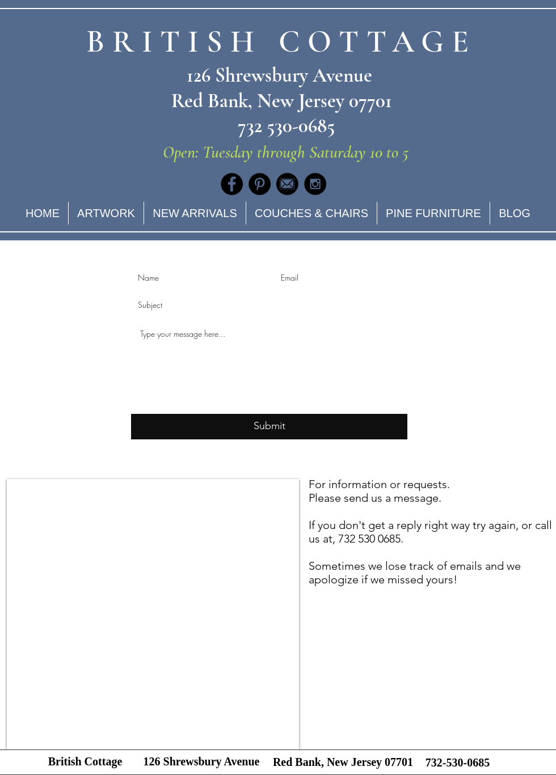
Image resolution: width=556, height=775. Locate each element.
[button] (311, 213)
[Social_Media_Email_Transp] (287, 184)
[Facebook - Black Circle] (232, 184)
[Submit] (269, 426)
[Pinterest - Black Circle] (259, 184)
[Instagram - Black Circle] (315, 184)
